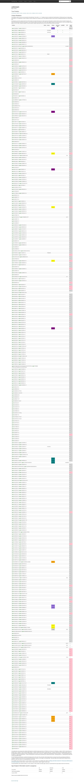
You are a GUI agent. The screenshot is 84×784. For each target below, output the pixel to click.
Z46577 (18, 13)
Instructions (20, 1)
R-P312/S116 (13, 13)
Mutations (30, 1)
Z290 (21, 13)
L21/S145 (24, 13)
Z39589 (33, 13)
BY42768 (40, 13)
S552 (28, 13)
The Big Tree (14, 1)
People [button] (25, 1)
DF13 (30, 13)
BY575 (37, 13)
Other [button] (35, 1)
